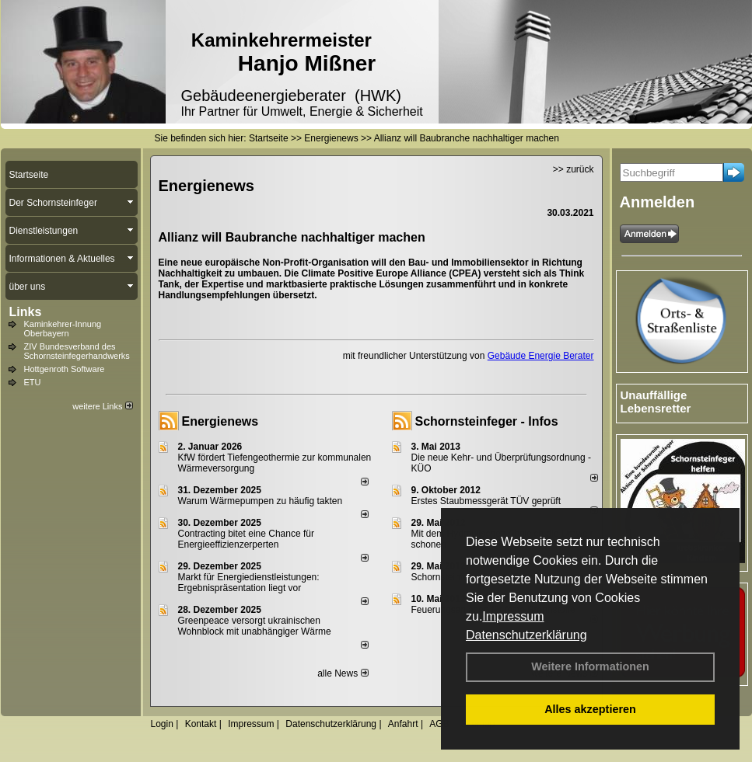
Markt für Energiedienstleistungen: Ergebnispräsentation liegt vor (249, 582)
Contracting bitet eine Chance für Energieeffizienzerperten (246, 539)
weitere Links (102, 406)
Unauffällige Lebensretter (656, 401)
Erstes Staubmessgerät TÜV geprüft (486, 501)
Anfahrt (403, 724)
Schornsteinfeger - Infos (486, 421)
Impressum (513, 616)
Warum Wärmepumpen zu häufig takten (260, 501)
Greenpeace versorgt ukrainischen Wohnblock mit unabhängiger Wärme (254, 626)
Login (162, 724)
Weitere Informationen (590, 666)
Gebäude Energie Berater (541, 355)
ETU (32, 382)
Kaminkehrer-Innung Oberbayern (63, 328)
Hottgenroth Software (64, 369)
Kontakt (201, 724)
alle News (342, 673)
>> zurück (573, 169)
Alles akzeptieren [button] (590, 709)
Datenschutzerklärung (526, 635)
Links (25, 311)
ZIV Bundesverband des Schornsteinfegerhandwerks (77, 351)
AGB (439, 724)
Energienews (220, 421)
